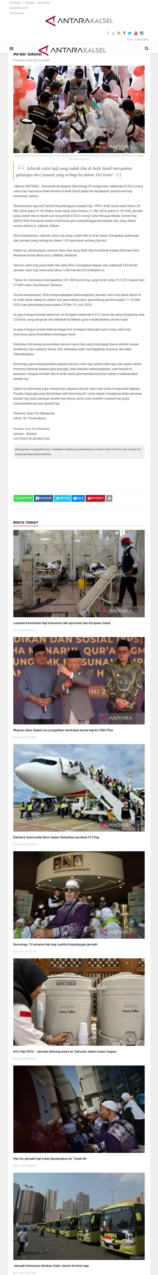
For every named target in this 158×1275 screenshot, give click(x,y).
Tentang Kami (16, 13)
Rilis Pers (44, 3)
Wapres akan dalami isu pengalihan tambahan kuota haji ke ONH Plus (63, 730)
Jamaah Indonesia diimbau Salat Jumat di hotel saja (51, 1266)
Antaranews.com (18, 7)
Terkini (29, 3)
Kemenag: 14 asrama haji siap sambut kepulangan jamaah (55, 944)
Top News (15, 3)
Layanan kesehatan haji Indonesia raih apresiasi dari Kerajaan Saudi (61, 623)
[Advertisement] (82, 471)
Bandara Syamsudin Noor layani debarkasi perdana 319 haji (56, 837)
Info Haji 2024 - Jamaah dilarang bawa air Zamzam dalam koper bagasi (65, 1051)
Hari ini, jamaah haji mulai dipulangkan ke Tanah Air (50, 1158)
